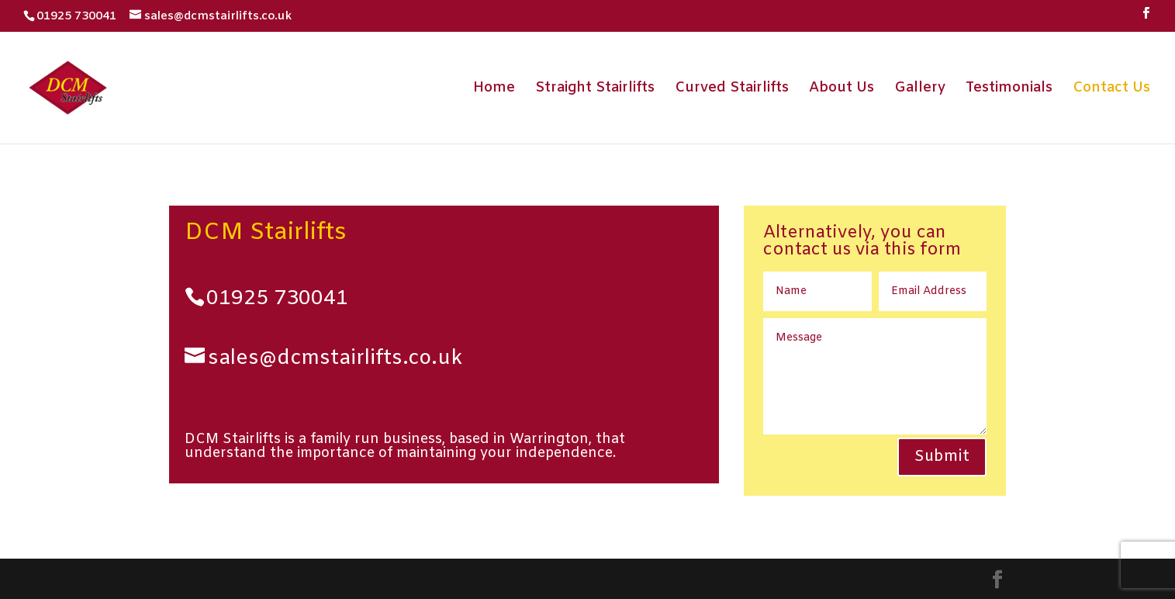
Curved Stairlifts (732, 89)
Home (494, 89)
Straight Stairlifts (595, 89)
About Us (841, 89)
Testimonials (1009, 89)
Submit (941, 456)
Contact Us (1111, 89)
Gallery (919, 89)
